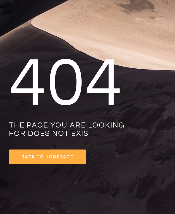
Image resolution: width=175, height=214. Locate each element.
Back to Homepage (47, 157)
